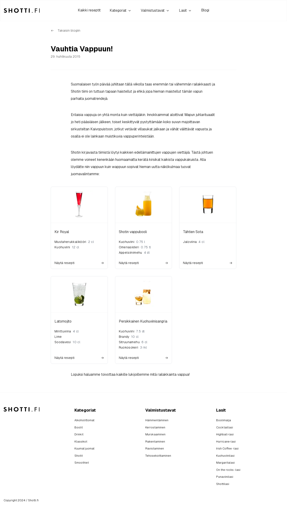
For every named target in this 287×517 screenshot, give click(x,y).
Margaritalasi (225, 462)
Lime (58, 336)
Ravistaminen (154, 448)
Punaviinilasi (224, 476)
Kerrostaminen (155, 427)
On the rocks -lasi (228, 469)
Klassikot (80, 441)
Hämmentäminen (156, 420)
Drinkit (78, 434)
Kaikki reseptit (89, 10)
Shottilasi (222, 484)
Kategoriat (121, 10)
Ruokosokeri (128, 347)
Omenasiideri (129, 247)
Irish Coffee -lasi (227, 448)
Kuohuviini (62, 247)
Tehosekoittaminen (158, 455)
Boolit (78, 427)
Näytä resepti (79, 263)
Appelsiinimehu (130, 252)
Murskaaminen (155, 434)
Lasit (185, 10)
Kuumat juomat (84, 448)
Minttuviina (62, 331)
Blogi (205, 10)
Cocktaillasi (224, 427)
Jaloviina (190, 242)
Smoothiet (81, 462)
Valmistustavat (155, 10)
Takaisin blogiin (65, 30)
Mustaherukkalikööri (70, 242)
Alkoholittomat (84, 420)
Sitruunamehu (129, 342)
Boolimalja (223, 420)
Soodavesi (62, 342)
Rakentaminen (155, 441)
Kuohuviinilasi (225, 455)
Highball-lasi (225, 434)
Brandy (124, 336)
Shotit (78, 455)
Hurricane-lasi (226, 441)
